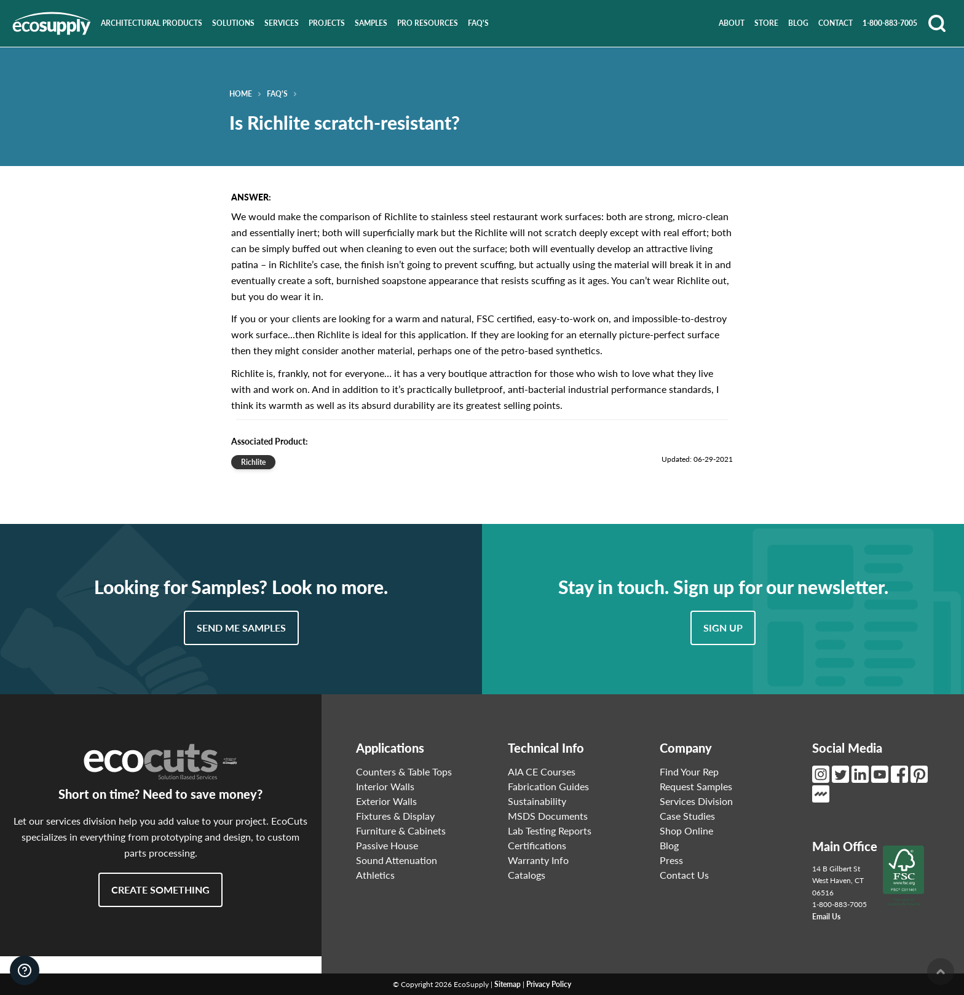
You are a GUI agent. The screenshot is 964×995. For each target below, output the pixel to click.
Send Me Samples (241, 627)
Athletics (375, 875)
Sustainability (537, 801)
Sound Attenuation (396, 860)
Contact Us (684, 875)
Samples (371, 23)
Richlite (253, 462)
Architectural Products (151, 23)
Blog (798, 23)
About (732, 23)
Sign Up (723, 627)
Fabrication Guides (548, 786)
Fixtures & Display (395, 816)
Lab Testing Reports (549, 830)
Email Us (826, 916)
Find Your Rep (689, 771)
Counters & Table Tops (404, 771)
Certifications (537, 845)
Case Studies (687, 816)
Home (240, 94)
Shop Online (686, 830)
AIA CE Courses (541, 771)
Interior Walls (385, 786)
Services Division (696, 801)
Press (671, 860)
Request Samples (696, 786)
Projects (327, 23)
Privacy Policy (548, 984)
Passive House (387, 845)
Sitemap (507, 984)
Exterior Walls (386, 801)
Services (281, 23)
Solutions (233, 23)
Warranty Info (538, 860)
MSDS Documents (548, 816)
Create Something (160, 889)
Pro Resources (427, 23)
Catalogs (526, 875)
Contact (835, 23)
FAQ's (478, 23)
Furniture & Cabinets (401, 830)
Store (766, 23)
